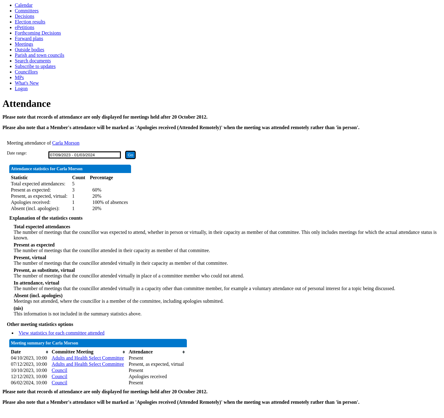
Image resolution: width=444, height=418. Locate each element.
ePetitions (24, 27)
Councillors (26, 71)
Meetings (24, 44)
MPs (19, 77)
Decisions (24, 16)
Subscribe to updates (35, 66)
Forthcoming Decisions (38, 33)
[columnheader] (29, 352)
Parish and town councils (39, 55)
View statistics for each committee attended (61, 333)
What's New (27, 83)
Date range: (17, 153)
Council (60, 370)
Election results (30, 21)
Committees (27, 10)
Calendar (24, 5)
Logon (21, 88)
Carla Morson (65, 143)
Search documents (33, 60)
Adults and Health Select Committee (88, 358)
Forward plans (29, 38)
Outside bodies (29, 49)
